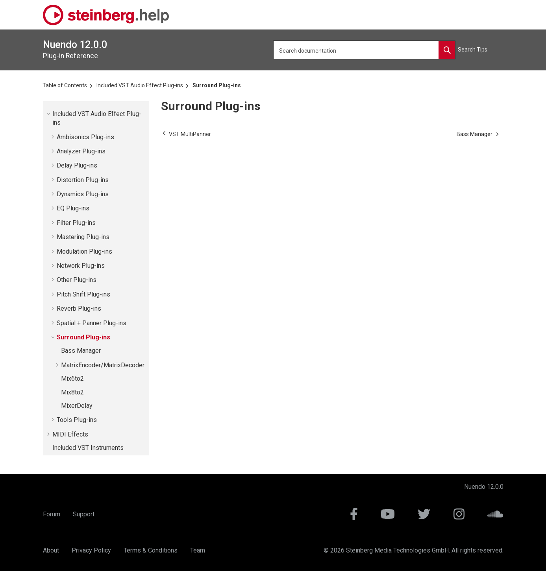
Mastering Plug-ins (83, 237)
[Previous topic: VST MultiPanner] (190, 134)
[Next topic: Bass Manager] (474, 134)
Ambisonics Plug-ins (85, 137)
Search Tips (472, 49)
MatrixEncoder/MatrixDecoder (102, 365)
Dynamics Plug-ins (83, 194)
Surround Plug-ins (216, 85)
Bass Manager (81, 350)
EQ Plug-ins (73, 208)
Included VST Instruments (88, 447)
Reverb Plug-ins (79, 308)
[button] (49, 113)
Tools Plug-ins (77, 420)
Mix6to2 (72, 378)
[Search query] (364, 50)
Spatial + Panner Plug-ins (91, 323)
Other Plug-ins (76, 280)
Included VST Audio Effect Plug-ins (139, 85)
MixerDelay (77, 405)
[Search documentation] (447, 50)
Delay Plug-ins (77, 165)
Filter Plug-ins (76, 223)
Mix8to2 (72, 392)
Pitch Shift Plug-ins (83, 294)
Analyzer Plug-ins (81, 151)
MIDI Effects (70, 434)
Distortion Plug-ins (83, 180)
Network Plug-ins (81, 265)
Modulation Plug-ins (84, 251)
